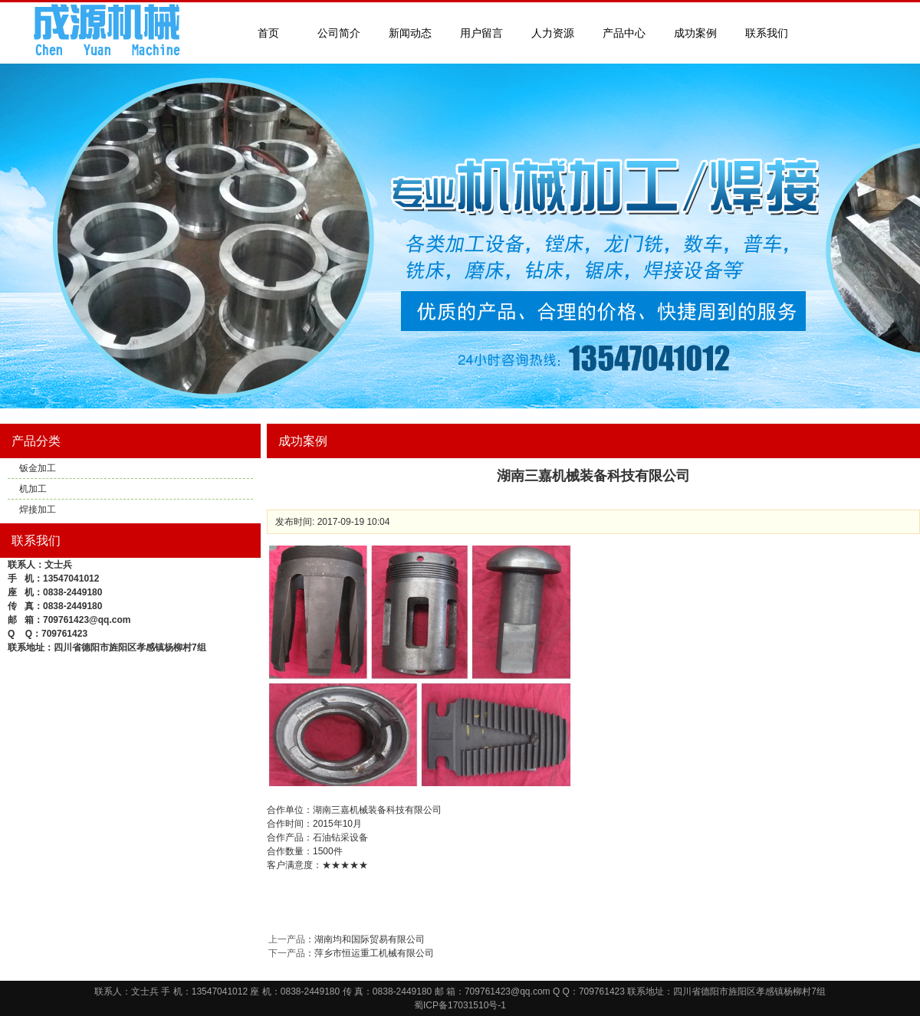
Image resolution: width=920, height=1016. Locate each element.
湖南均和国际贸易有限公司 (369, 939)
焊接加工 (37, 509)
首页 (268, 33)
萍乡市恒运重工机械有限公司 (374, 953)
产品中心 (624, 33)
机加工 (33, 488)
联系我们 (766, 33)
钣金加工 (37, 468)
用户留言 (481, 33)
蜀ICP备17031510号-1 (460, 1005)
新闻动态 (410, 33)
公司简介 (338, 33)
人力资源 (552, 33)
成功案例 (695, 33)
